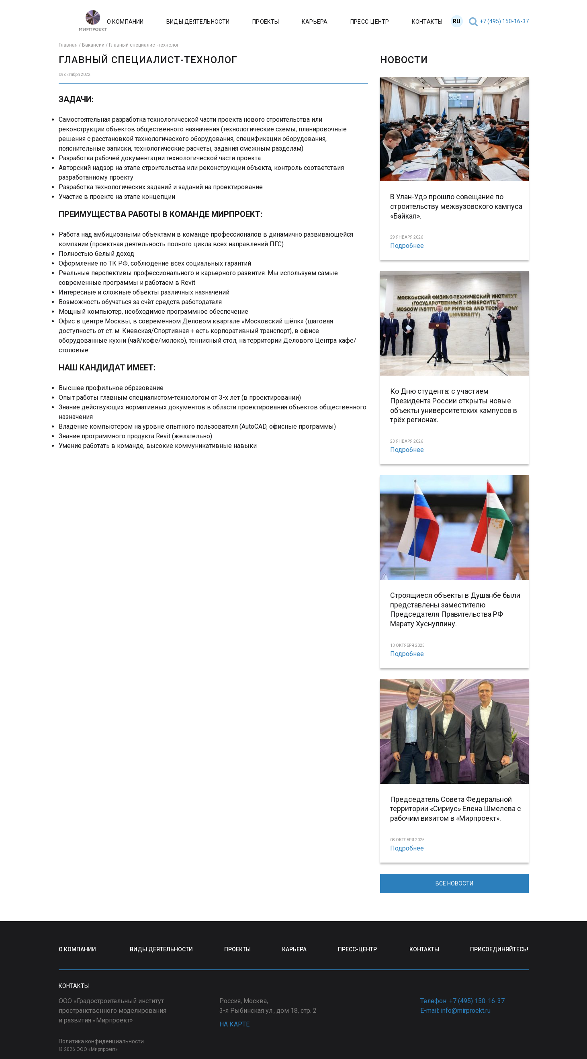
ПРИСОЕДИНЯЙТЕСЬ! (499, 949)
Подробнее (407, 245)
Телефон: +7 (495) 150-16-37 (462, 1001)
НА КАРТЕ (234, 1024)
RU (456, 21)
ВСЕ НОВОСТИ (454, 883)
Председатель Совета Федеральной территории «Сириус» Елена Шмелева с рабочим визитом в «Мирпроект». (455, 809)
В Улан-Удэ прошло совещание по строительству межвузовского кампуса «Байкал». (456, 206)
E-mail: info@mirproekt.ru (455, 1010)
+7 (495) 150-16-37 (504, 21)
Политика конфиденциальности (101, 1041)
